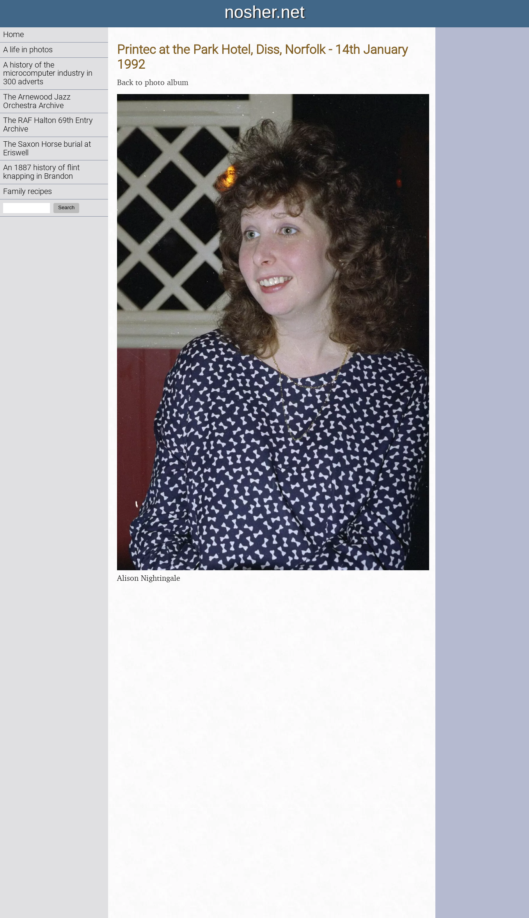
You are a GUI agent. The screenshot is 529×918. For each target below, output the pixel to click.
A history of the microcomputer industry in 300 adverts (47, 73)
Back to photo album (152, 82)
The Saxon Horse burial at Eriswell (47, 148)
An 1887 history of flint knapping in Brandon (41, 172)
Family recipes (27, 191)
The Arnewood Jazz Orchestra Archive (37, 101)
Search (66, 207)
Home (13, 34)
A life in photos (28, 49)
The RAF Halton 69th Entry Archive (48, 124)
